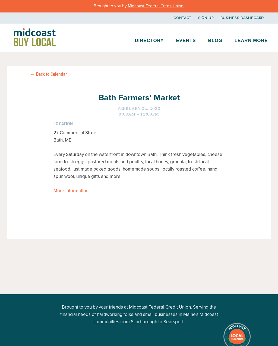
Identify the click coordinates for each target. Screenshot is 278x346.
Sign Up (206, 18)
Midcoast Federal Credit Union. (156, 6)
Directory (149, 40)
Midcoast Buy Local (35, 37)
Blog (215, 40)
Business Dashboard (242, 18)
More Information (71, 191)
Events (186, 40)
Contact (182, 18)
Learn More (251, 40)
